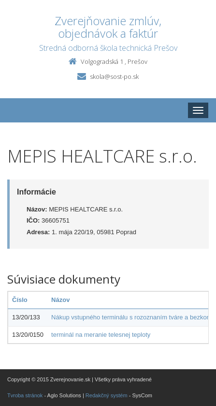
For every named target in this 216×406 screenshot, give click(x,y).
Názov (60, 299)
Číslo (20, 299)
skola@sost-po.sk (114, 76)
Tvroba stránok (25, 395)
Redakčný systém (107, 395)
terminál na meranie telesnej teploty (100, 334)
